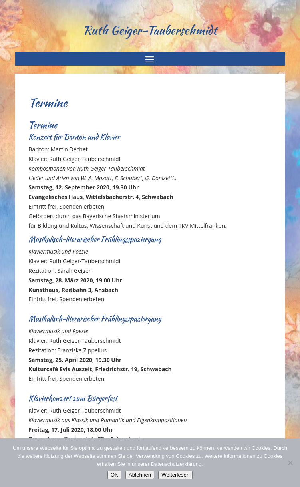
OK (114, 475)
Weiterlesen (175, 475)
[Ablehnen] (290, 463)
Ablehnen (140, 475)
